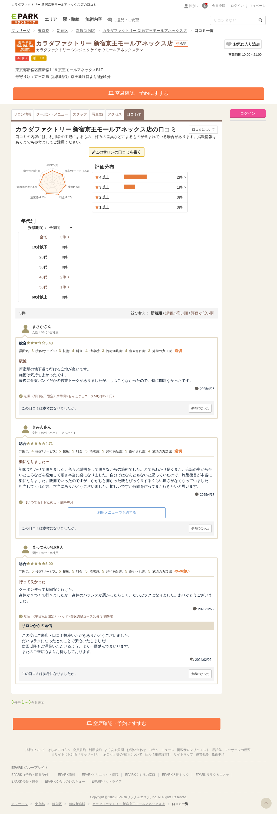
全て (43, 237)
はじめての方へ (59, 750)
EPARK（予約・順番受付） (31, 775)
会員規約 (79, 750)
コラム (154, 750)
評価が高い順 (176, 313)
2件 (65, 277)
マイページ (257, 6)
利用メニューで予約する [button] (116, 512)
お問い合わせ (136, 750)
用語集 (217, 750)
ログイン (237, 6)
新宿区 (62, 30)
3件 (65, 237)
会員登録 (218, 6)
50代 (43, 287)
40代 (43, 277)
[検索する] (260, 20)
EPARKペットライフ (106, 781)
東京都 (43, 30)
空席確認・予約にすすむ (138, 93)
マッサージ (20, 30)
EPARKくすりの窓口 (140, 775)
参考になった (200, 408)
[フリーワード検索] (232, 20)
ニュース (167, 750)
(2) (97, 114)
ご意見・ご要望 (123, 19)
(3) (134, 114)
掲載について (35, 750)
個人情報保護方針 (158, 754)
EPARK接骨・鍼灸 (24, 781)
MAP (181, 44)
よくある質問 (114, 750)
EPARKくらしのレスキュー (65, 781)
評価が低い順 (202, 313)
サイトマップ (183, 754)
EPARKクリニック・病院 (100, 775)
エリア (51, 19)
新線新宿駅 (85, 30)
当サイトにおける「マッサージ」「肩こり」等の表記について (96, 754)
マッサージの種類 (237, 750)
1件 (65, 287)
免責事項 (218, 754)
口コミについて (203, 130)
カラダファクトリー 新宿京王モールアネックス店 (145, 30)
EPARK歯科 (66, 775)
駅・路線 (71, 19)
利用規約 (95, 750)
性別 (193, 6)
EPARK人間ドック (175, 775)
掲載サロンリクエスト (193, 750)
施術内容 (93, 19)
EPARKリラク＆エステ (24, 19)
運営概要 (202, 754)
